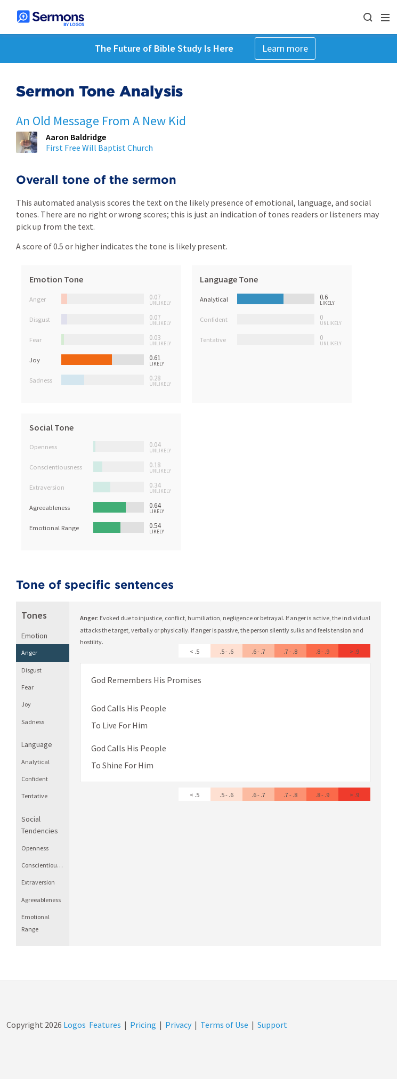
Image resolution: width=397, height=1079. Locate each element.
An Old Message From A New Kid (101, 120)
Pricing (143, 1024)
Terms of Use (224, 1024)
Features (105, 1024)
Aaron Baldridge (76, 137)
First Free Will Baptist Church (99, 147)
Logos (74, 1024)
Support (272, 1024)
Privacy (178, 1024)
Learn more (285, 48)
